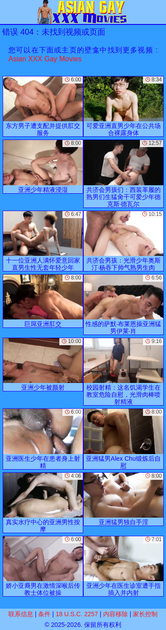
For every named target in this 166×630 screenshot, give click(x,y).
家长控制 (145, 614)
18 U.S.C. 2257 (77, 614)
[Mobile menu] (8, 12)
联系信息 (20, 614)
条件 (44, 614)
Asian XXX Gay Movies (44, 59)
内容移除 (115, 614)
